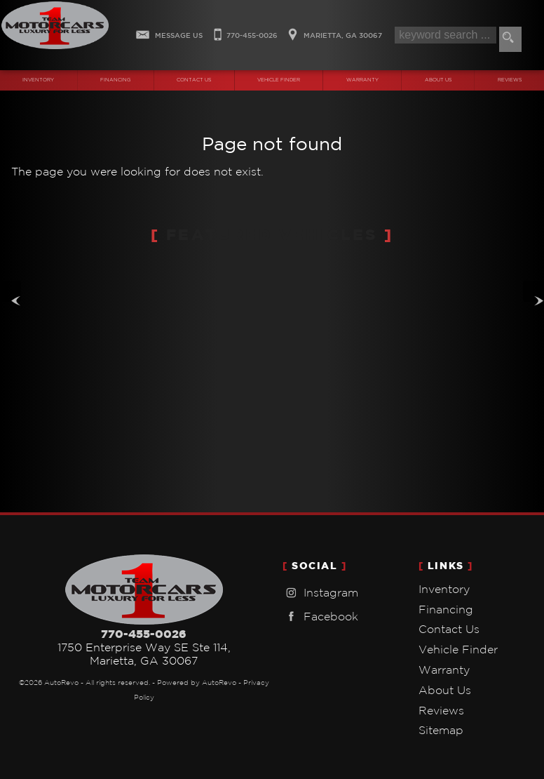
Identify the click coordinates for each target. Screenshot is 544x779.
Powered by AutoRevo (196, 682)
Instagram (320, 592)
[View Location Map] (333, 30)
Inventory (444, 588)
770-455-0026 (143, 633)
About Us (445, 690)
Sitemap (441, 730)
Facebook (320, 616)
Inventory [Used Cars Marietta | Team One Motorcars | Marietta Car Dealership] (38, 80)
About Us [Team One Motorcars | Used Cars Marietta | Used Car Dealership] (438, 80)
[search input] (445, 35)
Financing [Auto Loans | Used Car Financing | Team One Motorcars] (115, 80)
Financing (446, 609)
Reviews (441, 710)
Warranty (444, 669)
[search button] (510, 39)
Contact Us (449, 628)
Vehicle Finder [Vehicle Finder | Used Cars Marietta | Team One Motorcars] (278, 80)
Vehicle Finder (458, 649)
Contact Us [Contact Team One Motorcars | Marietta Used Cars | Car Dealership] (194, 80)
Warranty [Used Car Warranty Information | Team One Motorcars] (362, 80)
